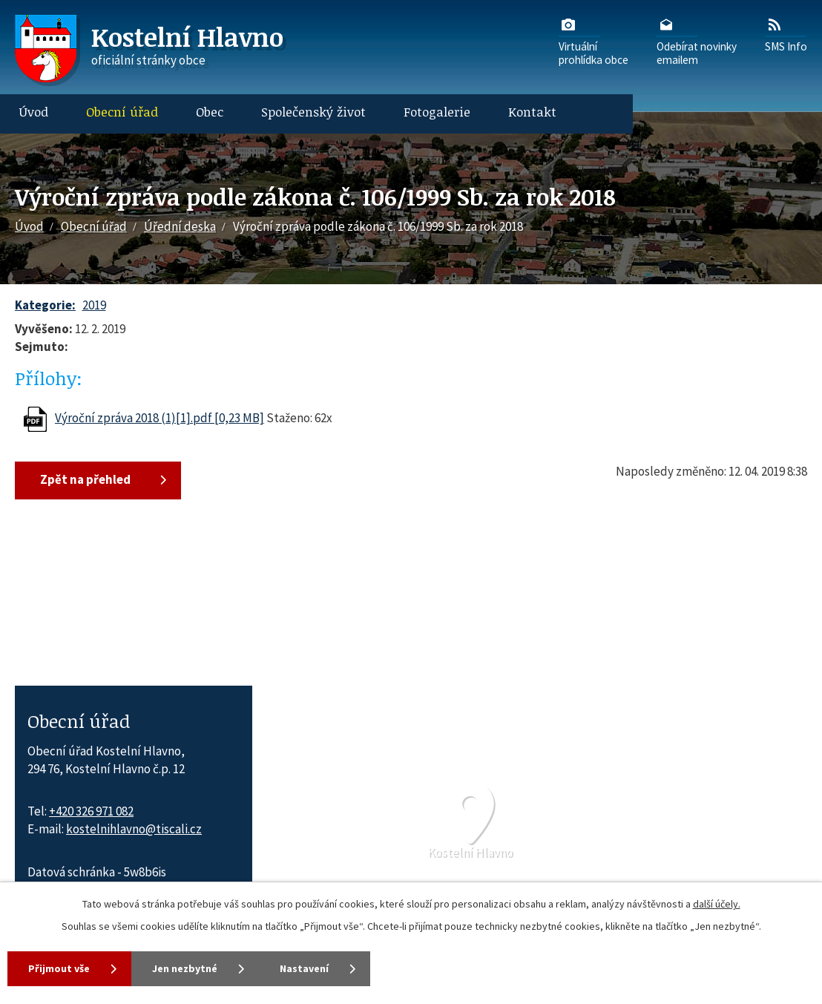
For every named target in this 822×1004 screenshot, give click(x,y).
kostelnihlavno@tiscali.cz (134, 829)
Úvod (33, 111)
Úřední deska (180, 226)
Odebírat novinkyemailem (697, 41)
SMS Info (786, 34)
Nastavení (304, 968)
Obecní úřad (122, 111)
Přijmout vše (59, 968)
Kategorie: (45, 305)
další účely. (716, 904)
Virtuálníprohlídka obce (593, 41)
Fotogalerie (437, 111)
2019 (94, 305)
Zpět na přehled (85, 479)
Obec (209, 111)
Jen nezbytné (184, 968)
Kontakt (532, 111)
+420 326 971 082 (91, 811)
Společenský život (313, 111)
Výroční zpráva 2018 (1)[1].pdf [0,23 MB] (159, 418)
